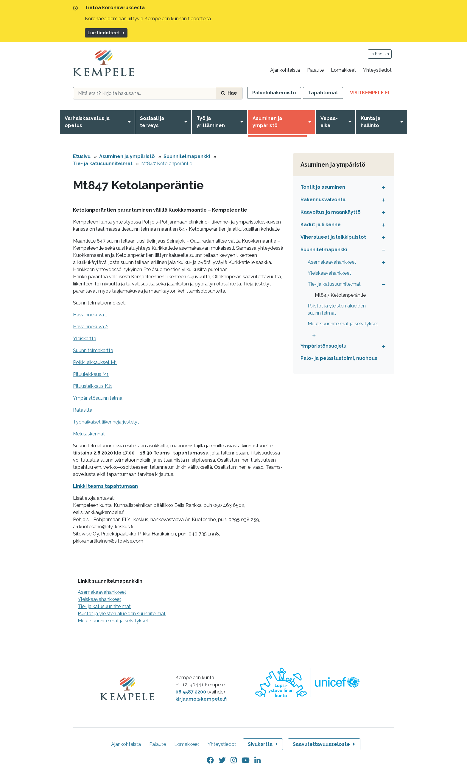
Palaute (315, 70)
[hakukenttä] (144, 93)
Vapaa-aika (329, 121)
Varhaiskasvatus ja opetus (87, 121)
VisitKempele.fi (372, 94)
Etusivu (82, 156)
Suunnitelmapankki (187, 156)
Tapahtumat (323, 93)
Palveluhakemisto (274, 93)
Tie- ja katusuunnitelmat (103, 163)
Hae (229, 93)
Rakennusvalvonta (323, 199)
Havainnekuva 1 (90, 315)
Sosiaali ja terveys (152, 121)
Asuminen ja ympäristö (267, 121)
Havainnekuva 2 (90, 326)
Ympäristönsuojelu (323, 346)
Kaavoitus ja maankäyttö (331, 212)
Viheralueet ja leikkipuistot (333, 237)
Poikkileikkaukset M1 (95, 362)
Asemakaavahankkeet (102, 592)
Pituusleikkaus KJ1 (92, 386)
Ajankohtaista (285, 70)
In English (380, 53)
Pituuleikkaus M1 (91, 374)
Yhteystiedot (377, 70)
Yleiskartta (84, 338)
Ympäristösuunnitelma (97, 398)
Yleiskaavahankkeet (99, 599)
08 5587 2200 (190, 692)
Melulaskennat (89, 434)
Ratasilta (82, 410)
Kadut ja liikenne (321, 224)
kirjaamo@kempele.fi (201, 699)
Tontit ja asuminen (323, 187)
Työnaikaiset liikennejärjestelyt (106, 422)
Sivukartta (263, 744)
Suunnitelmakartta (93, 350)
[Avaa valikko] (130, 122)
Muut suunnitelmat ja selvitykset (113, 621)
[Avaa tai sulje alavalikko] (382, 187)
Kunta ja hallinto (370, 121)
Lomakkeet (343, 70)
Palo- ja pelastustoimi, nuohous (339, 358)
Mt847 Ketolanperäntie (166, 163)
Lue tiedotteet (106, 32)
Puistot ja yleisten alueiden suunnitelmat (122, 613)
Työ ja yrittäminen (211, 121)
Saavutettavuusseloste (324, 744)
